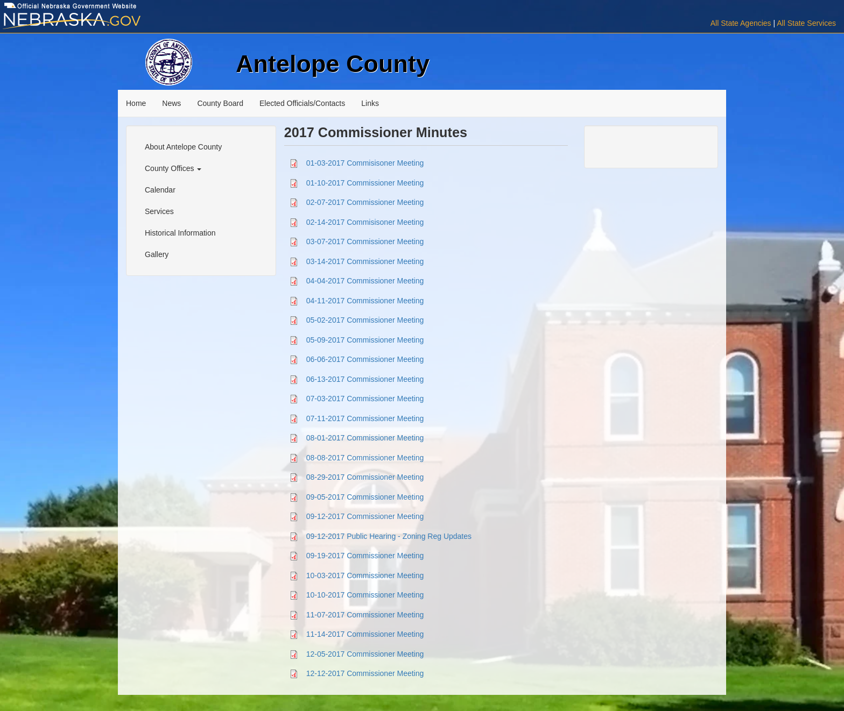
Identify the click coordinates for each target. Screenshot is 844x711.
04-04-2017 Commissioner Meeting (365, 280)
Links (370, 103)
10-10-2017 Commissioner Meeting (365, 595)
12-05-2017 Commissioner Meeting (365, 653)
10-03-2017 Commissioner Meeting (365, 575)
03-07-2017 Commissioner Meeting (365, 241)
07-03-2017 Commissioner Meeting (365, 398)
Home (136, 103)
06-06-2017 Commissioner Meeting (365, 359)
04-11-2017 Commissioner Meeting (365, 300)
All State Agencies (741, 23)
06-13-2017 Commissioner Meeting (365, 378)
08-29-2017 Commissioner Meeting (365, 477)
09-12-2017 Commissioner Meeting (365, 516)
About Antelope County (183, 147)
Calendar (160, 190)
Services (159, 211)
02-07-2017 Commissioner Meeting (365, 202)
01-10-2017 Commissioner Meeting (365, 182)
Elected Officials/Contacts (302, 103)
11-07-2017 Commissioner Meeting (365, 614)
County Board (220, 103)
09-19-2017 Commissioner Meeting (365, 555)
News (171, 103)
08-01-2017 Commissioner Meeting (365, 437)
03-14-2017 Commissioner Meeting (365, 261)
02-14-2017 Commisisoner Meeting (365, 221)
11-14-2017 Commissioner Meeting (365, 634)
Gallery (156, 254)
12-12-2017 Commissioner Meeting (365, 673)
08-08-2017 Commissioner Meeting (365, 457)
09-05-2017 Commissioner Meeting (365, 496)
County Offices (173, 168)
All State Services (806, 23)
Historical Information (180, 233)
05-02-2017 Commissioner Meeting (365, 320)
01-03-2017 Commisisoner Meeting (365, 163)
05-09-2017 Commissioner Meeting (365, 339)
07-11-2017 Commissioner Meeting (365, 418)
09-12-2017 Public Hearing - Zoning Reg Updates (389, 535)
